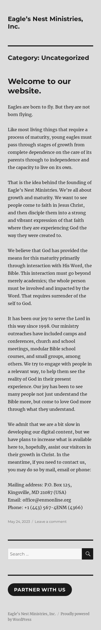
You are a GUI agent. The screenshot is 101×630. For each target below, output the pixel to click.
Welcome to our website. (39, 86)
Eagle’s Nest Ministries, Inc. (32, 614)
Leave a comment (51, 521)
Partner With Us (39, 590)
